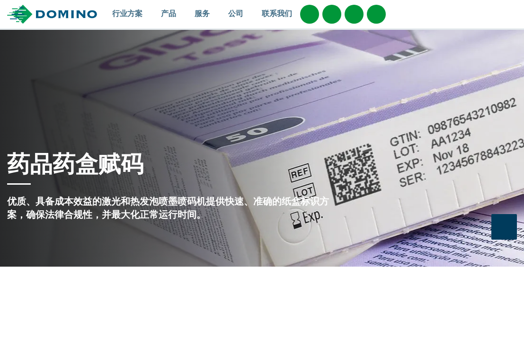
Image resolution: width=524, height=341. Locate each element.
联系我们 (277, 13)
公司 (240, 13)
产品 (173, 13)
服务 (207, 13)
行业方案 (131, 13)
